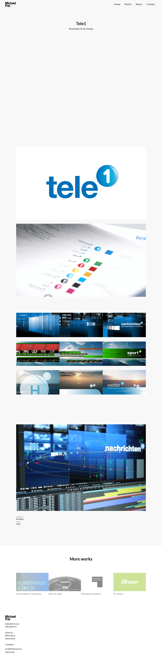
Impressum (9, 652)
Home (117, 4)
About (139, 4)
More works (81, 558)
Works (128, 4)
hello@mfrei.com (12, 624)
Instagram (9, 644)
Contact (150, 4)
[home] (10, 4)
